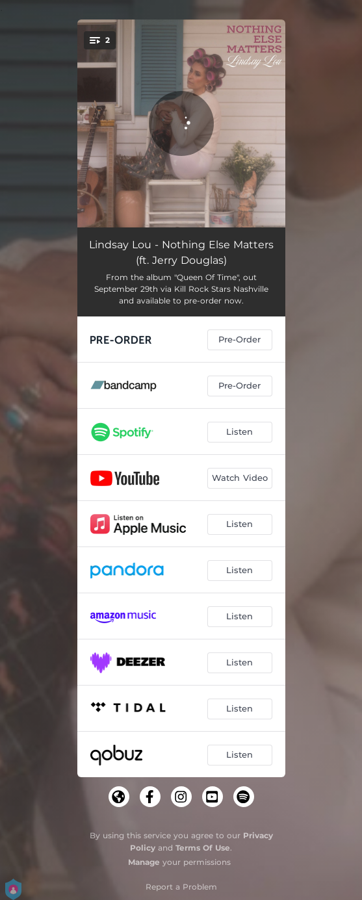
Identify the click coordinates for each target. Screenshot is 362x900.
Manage (144, 862)
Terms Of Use (202, 848)
